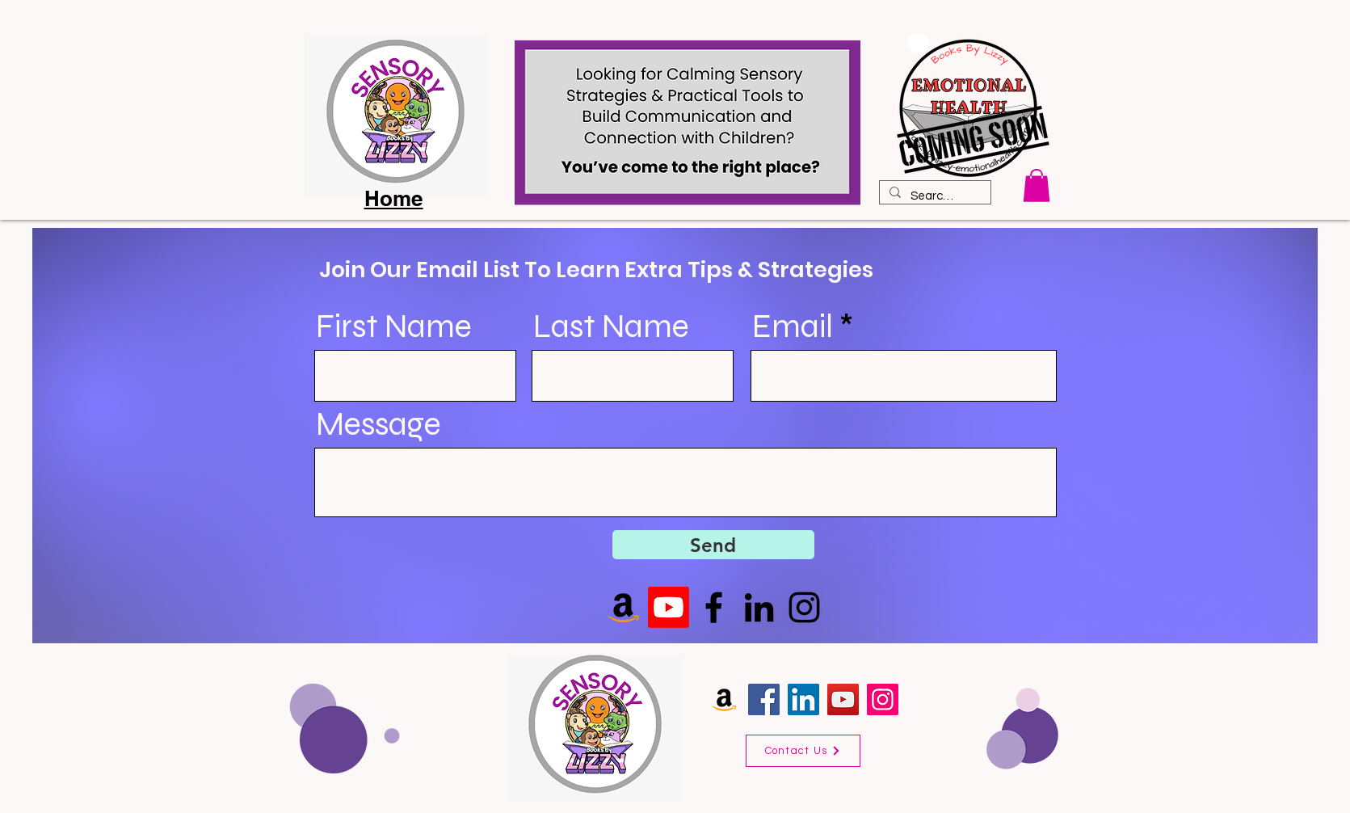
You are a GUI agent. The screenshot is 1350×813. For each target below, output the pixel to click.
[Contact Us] (803, 751)
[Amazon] (724, 699)
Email (792, 326)
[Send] (713, 544)
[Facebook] (713, 607)
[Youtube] (668, 607)
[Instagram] (804, 607)
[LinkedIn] (759, 607)
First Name (394, 326)
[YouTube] (843, 699)
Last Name (611, 326)
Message (378, 424)
